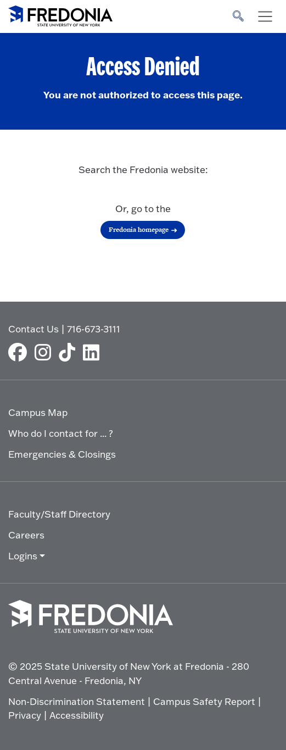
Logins (22, 556)
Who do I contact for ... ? (60, 433)
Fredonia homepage (139, 230)
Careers (26, 535)
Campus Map (38, 412)
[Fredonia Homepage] (60, 13)
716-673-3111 (93, 329)
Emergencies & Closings (62, 454)
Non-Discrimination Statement (76, 701)
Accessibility (76, 715)
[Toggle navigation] (265, 16)
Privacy (24, 715)
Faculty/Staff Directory (59, 514)
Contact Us (33, 329)
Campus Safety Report (204, 701)
